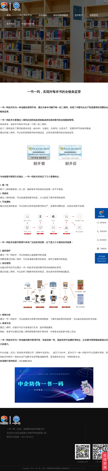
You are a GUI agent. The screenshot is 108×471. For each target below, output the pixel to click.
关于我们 (11, 24)
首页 (9, 15)
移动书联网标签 (60, 15)
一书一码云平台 (24, 15)
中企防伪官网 (27, 24)
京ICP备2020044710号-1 (77, 468)
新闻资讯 (94, 15)
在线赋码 (43, 15)
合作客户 (79, 15)
